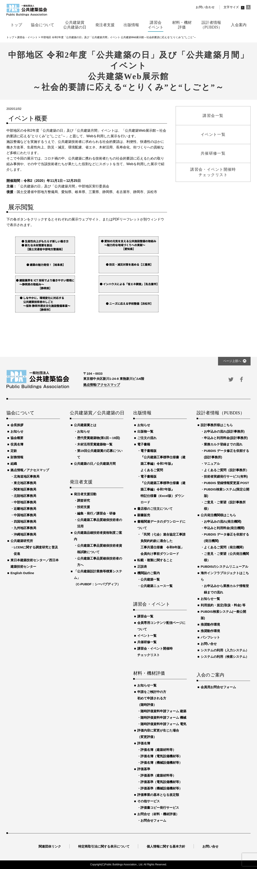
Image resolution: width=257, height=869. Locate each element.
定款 (13, 451)
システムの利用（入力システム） (225, 650)
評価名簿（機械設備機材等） (161, 762)
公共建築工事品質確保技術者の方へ (99, 562)
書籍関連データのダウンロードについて (161, 525)
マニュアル (212, 463)
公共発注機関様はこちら (218, 515)
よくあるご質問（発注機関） (225, 547)
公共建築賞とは (85, 425)
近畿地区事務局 (25, 508)
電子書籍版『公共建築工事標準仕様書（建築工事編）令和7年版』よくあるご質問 (162, 460)
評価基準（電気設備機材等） (161, 782)
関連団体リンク (50, 846)
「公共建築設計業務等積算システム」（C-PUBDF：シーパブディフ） (98, 577)
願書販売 (143, 515)
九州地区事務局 (25, 528)
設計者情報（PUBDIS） (221, 413)
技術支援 (83, 507)
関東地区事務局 (25, 489)
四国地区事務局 (25, 521)
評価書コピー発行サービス (159, 807)
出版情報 (142, 413)
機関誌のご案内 (148, 573)
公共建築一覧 (150, 579)
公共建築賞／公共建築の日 (96, 413)
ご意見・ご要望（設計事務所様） (225, 505)
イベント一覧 (147, 635)
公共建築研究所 (21, 541)
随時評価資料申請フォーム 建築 (163, 711)
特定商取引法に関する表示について (104, 846)
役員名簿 (16, 444)
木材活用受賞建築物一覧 (94, 444)
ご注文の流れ (147, 438)
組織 (13, 463)
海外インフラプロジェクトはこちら (225, 576)
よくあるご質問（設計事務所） (226, 470)
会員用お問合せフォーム (218, 687)
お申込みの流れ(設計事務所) (224, 431)
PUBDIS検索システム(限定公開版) (226, 492)
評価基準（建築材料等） (158, 775)
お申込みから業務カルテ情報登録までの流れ (226, 589)
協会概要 (16, 438)
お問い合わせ (205, 7)
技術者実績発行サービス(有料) (226, 476)
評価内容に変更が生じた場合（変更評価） (158, 734)
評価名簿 (143, 743)
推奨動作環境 (210, 624)
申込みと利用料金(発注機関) (224, 528)
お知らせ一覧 (147, 685)
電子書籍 (143, 444)
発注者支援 (81, 482)
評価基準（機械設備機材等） (161, 788)
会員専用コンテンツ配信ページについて (161, 626)
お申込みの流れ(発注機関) (222, 521)
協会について (20, 413)
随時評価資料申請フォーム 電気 (163, 724)
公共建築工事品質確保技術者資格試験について (99, 549)
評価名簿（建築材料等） (158, 749)
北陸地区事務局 (25, 496)
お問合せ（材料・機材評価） (158, 814)
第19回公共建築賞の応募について (100, 454)
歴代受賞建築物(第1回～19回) (98, 438)
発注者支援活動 (85, 494)
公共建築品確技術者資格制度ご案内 (98, 536)
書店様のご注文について (155, 508)
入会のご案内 (210, 675)
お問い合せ (209, 644)
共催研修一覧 (147, 642)
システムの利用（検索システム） (225, 656)
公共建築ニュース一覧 (156, 586)
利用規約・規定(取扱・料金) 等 (223, 605)
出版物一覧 (145, 431)
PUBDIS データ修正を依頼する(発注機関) (226, 538)
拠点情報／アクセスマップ (29, 470)
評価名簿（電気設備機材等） (161, 756)
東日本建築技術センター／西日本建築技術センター (34, 563)
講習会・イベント (151, 604)
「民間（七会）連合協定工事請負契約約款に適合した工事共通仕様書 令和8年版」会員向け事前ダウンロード (162, 544)
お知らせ (16, 431)
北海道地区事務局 (26, 476)
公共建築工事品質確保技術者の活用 (99, 523)
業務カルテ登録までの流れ (223, 444)
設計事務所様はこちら (217, 425)
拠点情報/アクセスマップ (101, 384)
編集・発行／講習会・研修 (96, 513)
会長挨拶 (16, 425)
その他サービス (148, 801)
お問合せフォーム (153, 820)
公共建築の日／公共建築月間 (95, 463)
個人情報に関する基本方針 (166, 846)
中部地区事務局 (25, 502)
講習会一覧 (145, 616)
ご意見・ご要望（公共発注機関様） (226, 557)
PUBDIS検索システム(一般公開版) (223, 615)
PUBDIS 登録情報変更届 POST (226, 483)
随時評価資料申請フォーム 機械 (163, 717)
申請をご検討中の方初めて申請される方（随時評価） (151, 698)
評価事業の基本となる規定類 (158, 795)
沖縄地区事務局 (25, 534)
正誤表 (142, 566)
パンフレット (210, 637)
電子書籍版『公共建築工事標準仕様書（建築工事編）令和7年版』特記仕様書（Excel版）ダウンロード (162, 489)
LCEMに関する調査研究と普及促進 (36, 550)
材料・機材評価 (149, 673)
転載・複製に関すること (155, 560)
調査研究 (83, 500)
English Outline (22, 573)
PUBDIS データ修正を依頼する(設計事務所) (226, 454)
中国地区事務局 (25, 515)
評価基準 (143, 769)
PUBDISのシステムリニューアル (224, 566)
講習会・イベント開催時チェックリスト (155, 652)
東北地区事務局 (25, 483)
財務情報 (16, 457)
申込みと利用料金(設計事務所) (226, 438)
